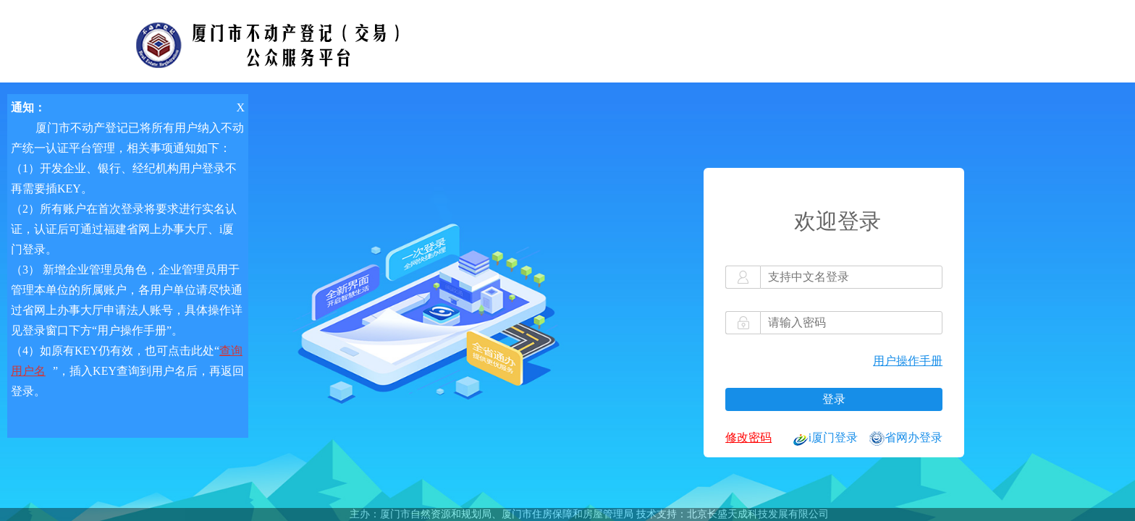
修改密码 (748, 437)
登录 (833, 399)
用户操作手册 (907, 361)
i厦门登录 (825, 438)
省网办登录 (905, 438)
